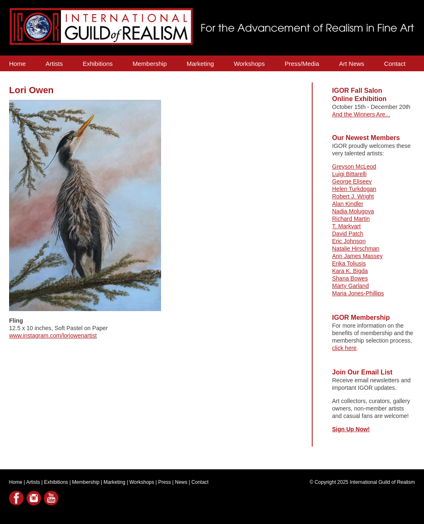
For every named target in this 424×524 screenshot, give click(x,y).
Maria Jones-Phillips (358, 293)
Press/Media (301, 63)
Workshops (249, 63)
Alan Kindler (348, 203)
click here (344, 348)
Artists (54, 63)
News (181, 482)
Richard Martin (351, 218)
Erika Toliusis (349, 263)
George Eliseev (352, 181)
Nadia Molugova (353, 211)
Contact (395, 63)
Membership (149, 63)
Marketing (200, 63)
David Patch (347, 233)
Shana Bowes (350, 278)
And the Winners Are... (361, 114)
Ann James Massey (357, 256)
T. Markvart (346, 226)
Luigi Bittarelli (349, 174)
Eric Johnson (349, 241)
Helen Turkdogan (354, 189)
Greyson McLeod (354, 166)
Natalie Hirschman (355, 248)
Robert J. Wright (353, 196)
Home (17, 63)
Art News (351, 63)
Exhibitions (98, 63)
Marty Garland (350, 286)
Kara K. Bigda (350, 271)
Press (164, 482)
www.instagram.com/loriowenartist (53, 335)
